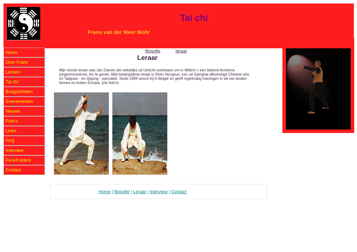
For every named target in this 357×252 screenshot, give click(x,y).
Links (11, 130)
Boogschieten (19, 91)
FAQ (10, 140)
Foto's (12, 121)
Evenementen (19, 101)
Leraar (139, 191)
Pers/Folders (18, 160)
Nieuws (13, 111)
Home (12, 52)
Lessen (13, 72)
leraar (181, 51)
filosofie (152, 51)
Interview (14, 150)
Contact (13, 170)
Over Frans (17, 62)
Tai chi (12, 81)
